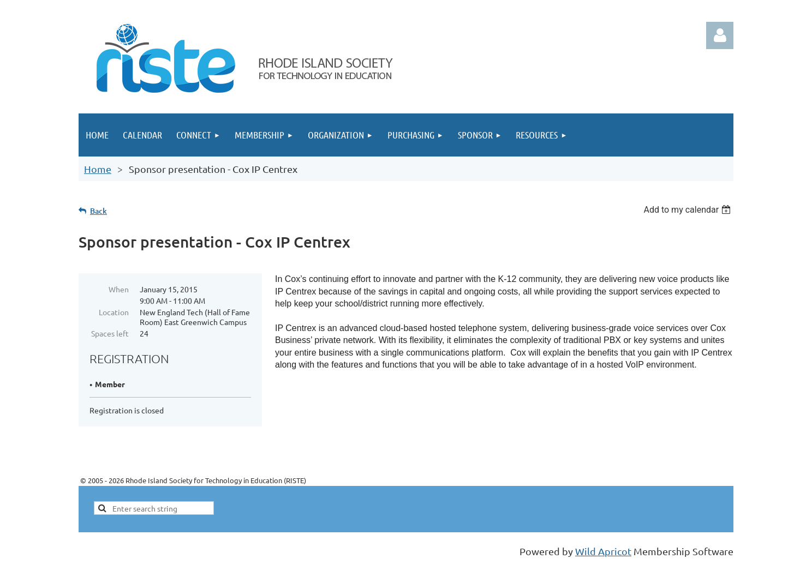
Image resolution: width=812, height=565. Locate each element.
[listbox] (688, 210)
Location (114, 312)
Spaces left (110, 333)
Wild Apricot (603, 551)
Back (98, 211)
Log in (719, 35)
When (119, 289)
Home (97, 169)
